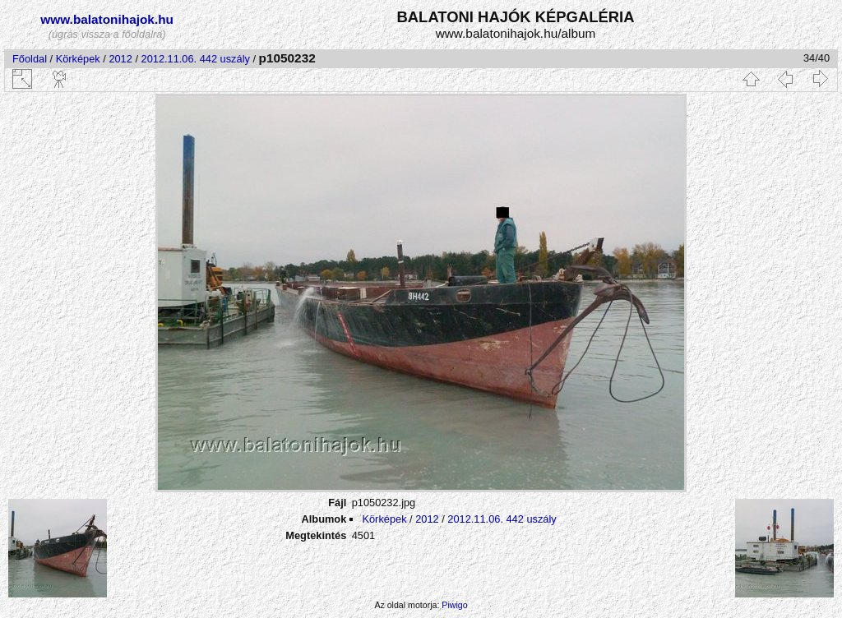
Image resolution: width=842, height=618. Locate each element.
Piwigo (454, 605)
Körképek (78, 59)
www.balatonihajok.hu (106, 19)
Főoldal (29, 59)
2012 (120, 59)
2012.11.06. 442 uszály (195, 59)
